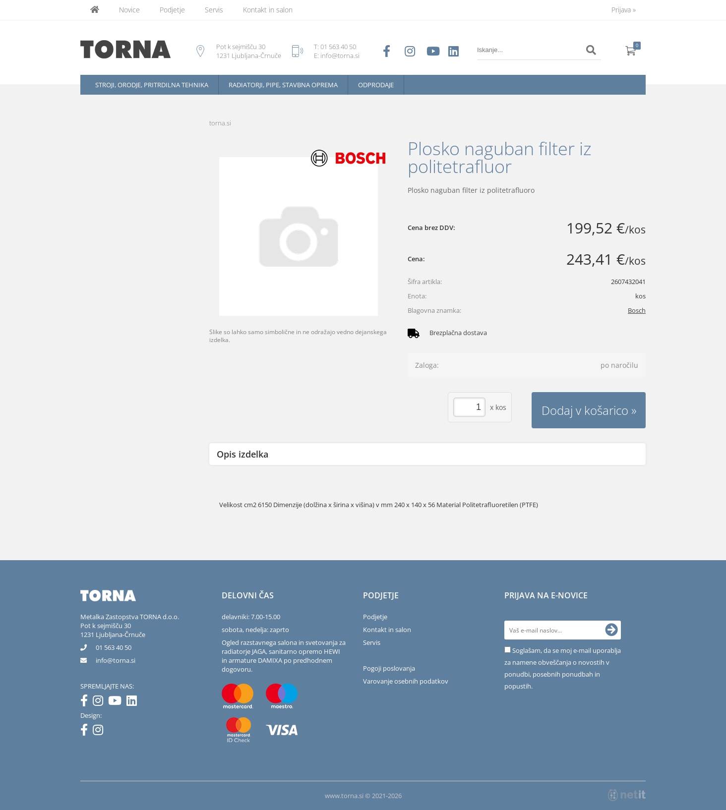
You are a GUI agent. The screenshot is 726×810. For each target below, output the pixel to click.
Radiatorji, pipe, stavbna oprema (283, 84)
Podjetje (172, 9)
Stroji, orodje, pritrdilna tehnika (151, 84)
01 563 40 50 (338, 46)
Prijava (623, 9)
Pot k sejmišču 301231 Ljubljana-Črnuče (112, 630)
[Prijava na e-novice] (611, 630)
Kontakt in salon (268, 9)
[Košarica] (631, 50)
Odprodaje (376, 84)
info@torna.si (340, 55)
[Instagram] (100, 702)
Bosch (637, 310)
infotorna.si (115, 660)
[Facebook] (86, 702)
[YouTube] (117, 702)
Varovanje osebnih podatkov (405, 681)
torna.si (220, 122)
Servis (214, 9)
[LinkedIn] (134, 702)
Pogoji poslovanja (389, 668)
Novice (129, 9)
